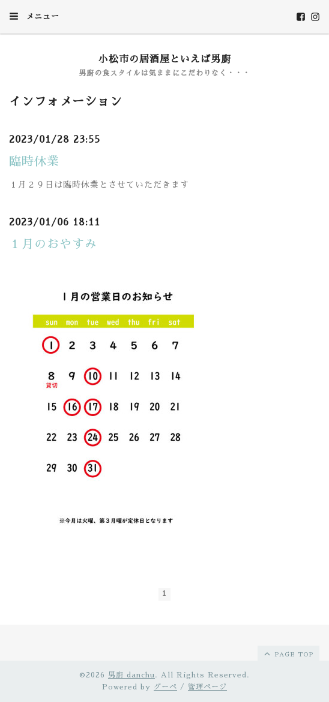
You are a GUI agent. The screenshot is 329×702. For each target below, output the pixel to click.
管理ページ (207, 687)
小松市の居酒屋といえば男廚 (164, 59)
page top (287, 653)
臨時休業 (34, 161)
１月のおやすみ (53, 244)
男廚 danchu (131, 675)
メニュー (34, 16)
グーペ (165, 687)
